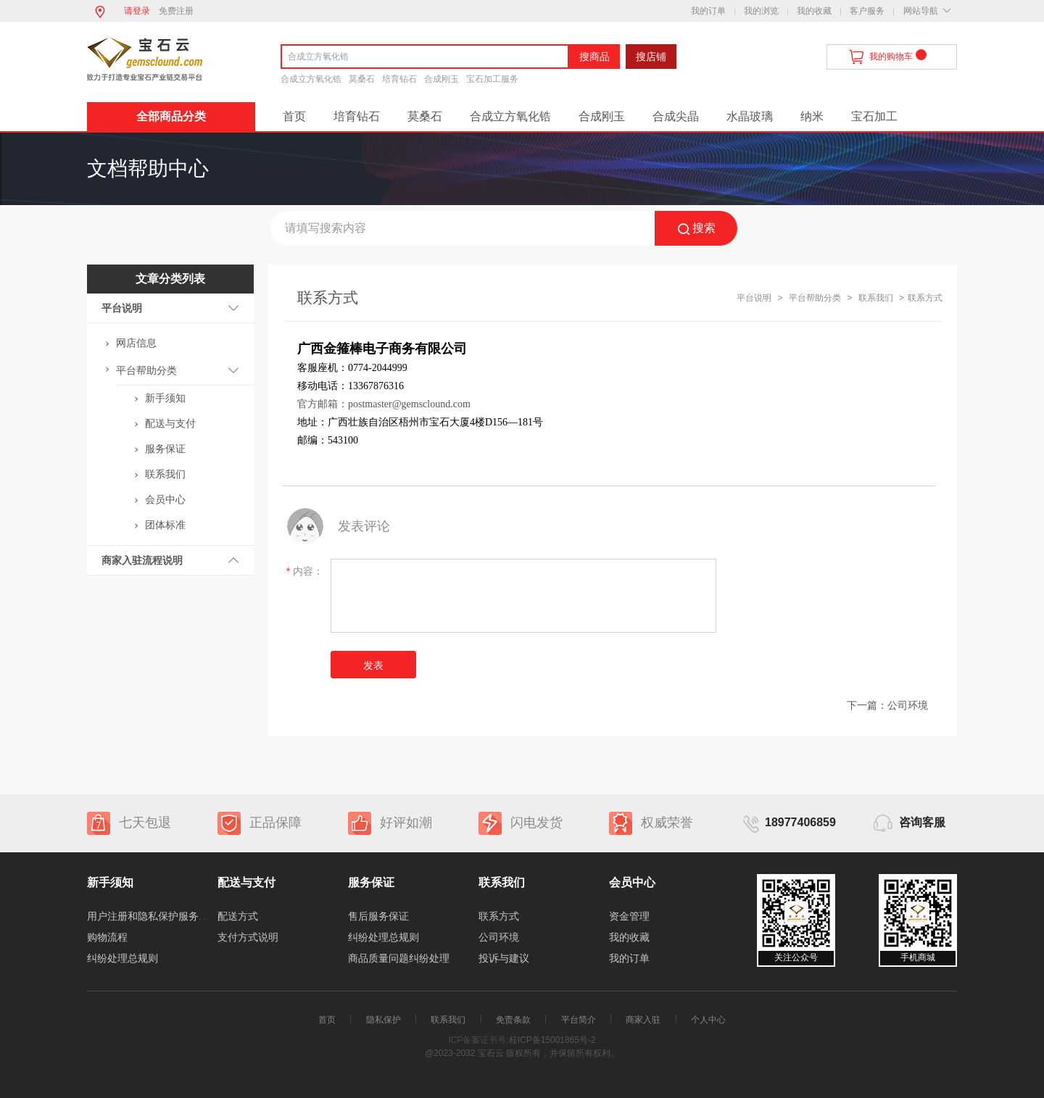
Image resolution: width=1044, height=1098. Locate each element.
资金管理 (629, 916)
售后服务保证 (378, 916)
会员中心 (165, 499)
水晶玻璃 (749, 116)
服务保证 (165, 448)
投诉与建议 (503, 958)
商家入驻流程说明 (142, 560)
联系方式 (498, 916)
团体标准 (165, 525)
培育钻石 (399, 79)
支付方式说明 (248, 937)
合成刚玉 (441, 79)
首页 (294, 116)
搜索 (696, 229)
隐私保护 (383, 1020)
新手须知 (165, 398)
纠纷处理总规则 (122, 958)
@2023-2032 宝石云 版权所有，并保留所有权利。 (522, 1053)
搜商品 (594, 56)
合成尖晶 (675, 116)
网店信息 (136, 343)
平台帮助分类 (146, 370)
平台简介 (578, 1020)
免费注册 (176, 11)
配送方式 (238, 916)
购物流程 (107, 937)
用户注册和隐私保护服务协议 (153, 916)
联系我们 (165, 474)
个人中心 (708, 1020)
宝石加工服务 (492, 79)
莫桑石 (362, 79)
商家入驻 (643, 1020)
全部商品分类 (171, 116)
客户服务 (867, 11)
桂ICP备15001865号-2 (552, 1040)
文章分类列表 (170, 279)
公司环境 (907, 705)
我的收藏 (814, 11)
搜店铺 (651, 56)
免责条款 (513, 1020)
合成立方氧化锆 (311, 79)
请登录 (137, 11)
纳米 (812, 116)
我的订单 (708, 11)
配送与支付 (170, 423)
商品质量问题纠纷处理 (399, 958)
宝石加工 (874, 116)
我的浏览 (761, 11)
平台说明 (122, 308)
